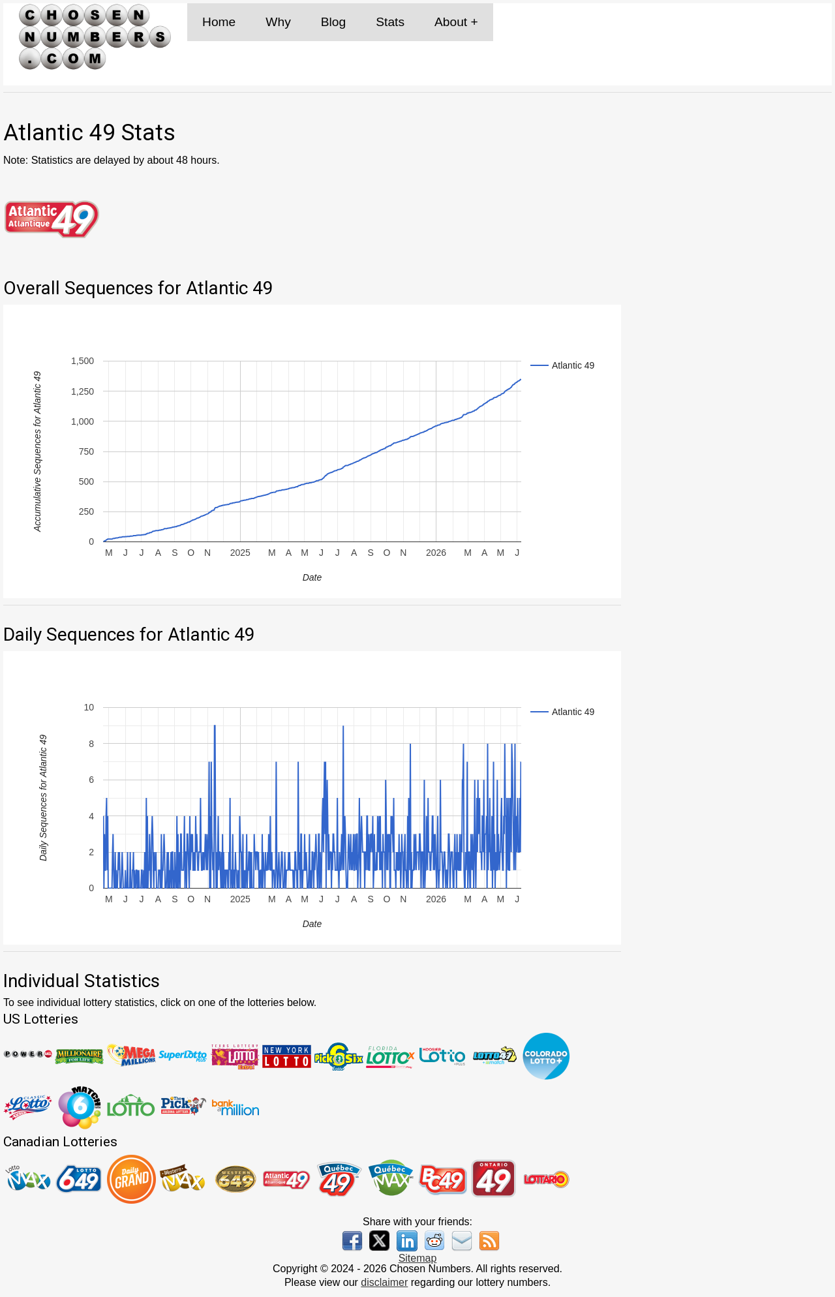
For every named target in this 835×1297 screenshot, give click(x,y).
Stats (390, 22)
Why (278, 22)
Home (218, 22)
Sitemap (418, 1258)
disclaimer (384, 1282)
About (450, 22)
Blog (333, 22)
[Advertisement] (733, 201)
